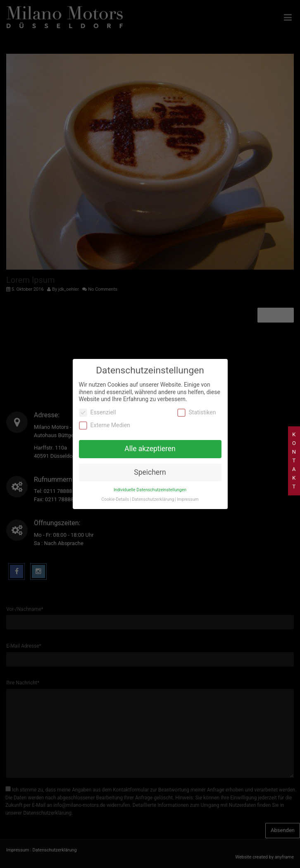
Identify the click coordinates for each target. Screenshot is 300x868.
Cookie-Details (115, 489)
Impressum (188, 489)
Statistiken (196, 402)
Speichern (150, 462)
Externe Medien (104, 415)
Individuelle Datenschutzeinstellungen (150, 479)
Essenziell (97, 402)
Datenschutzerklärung (153, 489)
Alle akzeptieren (150, 439)
